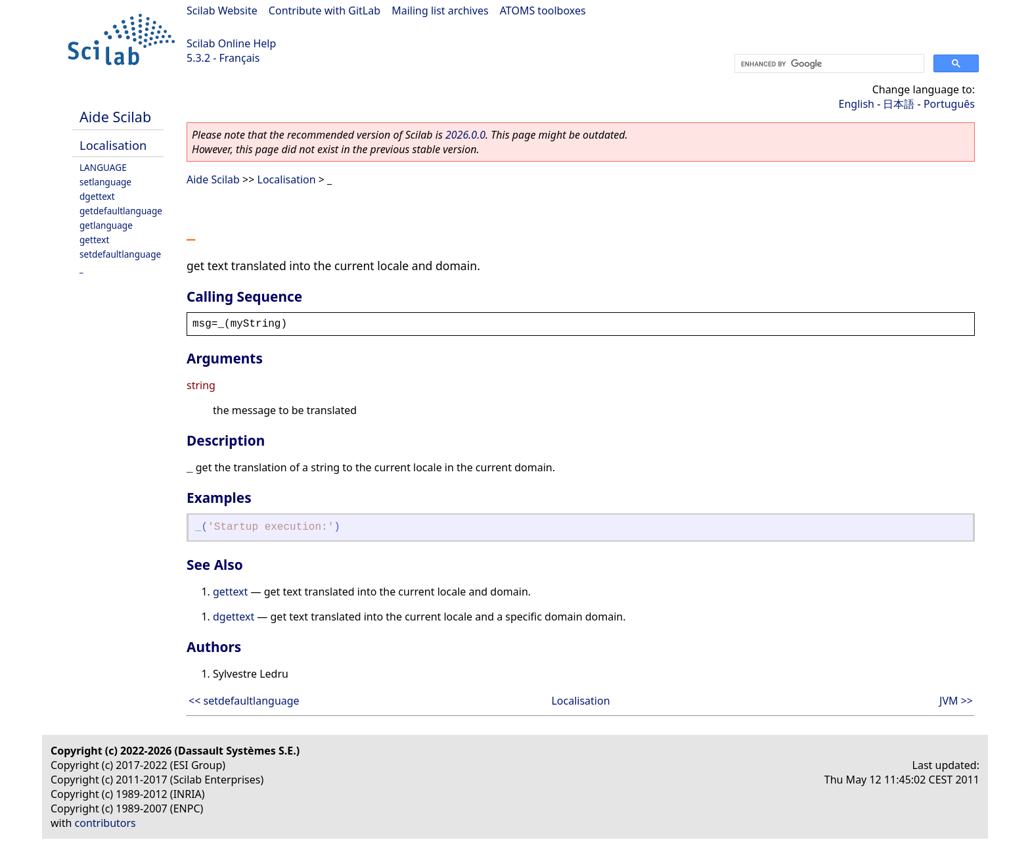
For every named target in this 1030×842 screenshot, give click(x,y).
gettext (94, 239)
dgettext (97, 196)
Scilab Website (222, 10)
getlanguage (106, 225)
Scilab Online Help (231, 43)
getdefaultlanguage (120, 210)
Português (949, 104)
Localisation (112, 145)
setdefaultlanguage (120, 254)
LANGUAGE (103, 167)
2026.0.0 (465, 135)
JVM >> (956, 700)
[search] (828, 64)
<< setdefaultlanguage (244, 700)
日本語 (898, 104)
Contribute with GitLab (324, 10)
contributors (105, 823)
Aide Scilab (115, 116)
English (856, 104)
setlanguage (105, 181)
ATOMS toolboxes (543, 10)
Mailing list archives (440, 10)
